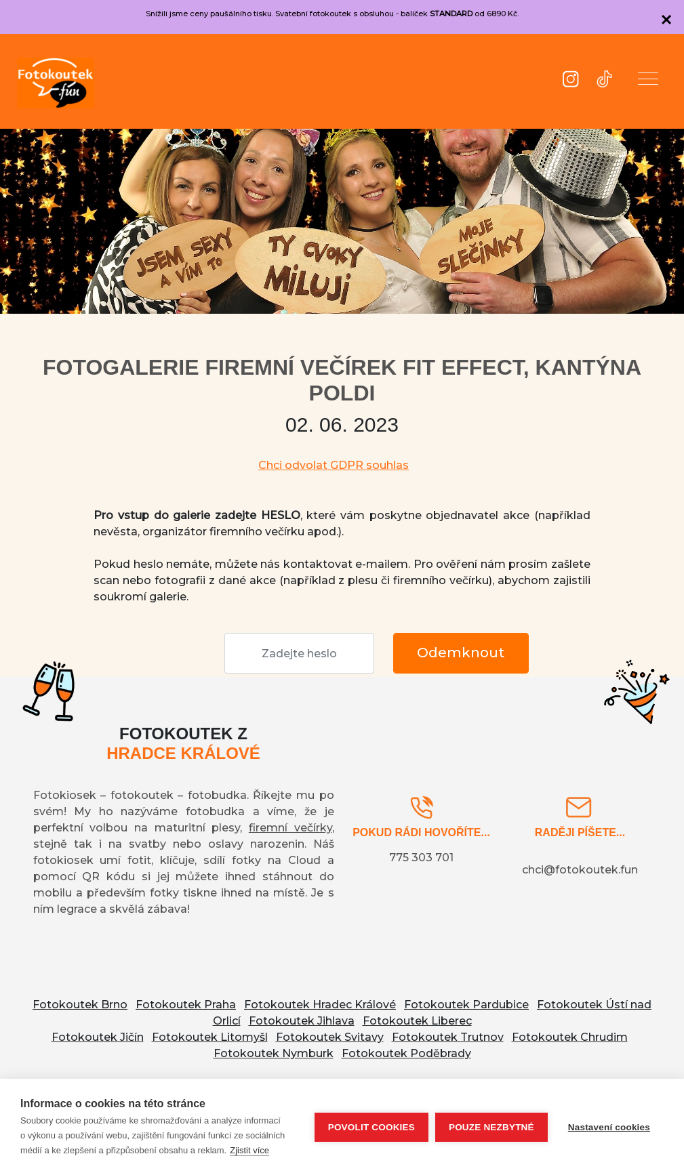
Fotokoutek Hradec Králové (320, 1004)
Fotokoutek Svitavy (330, 1037)
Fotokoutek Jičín (98, 1037)
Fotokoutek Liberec (417, 1020)
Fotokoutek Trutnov (448, 1037)
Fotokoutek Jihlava (302, 1020)
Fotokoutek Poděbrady (406, 1053)
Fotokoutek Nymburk (274, 1053)
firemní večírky (290, 827)
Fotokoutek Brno (80, 1004)
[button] (648, 81)
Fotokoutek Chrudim (570, 1037)
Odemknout (460, 652)
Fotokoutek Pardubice (466, 1004)
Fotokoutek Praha (186, 1004)
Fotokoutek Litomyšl (210, 1037)
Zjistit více (249, 1150)
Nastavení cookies (609, 1127)
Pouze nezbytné (491, 1127)
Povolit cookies (371, 1127)
